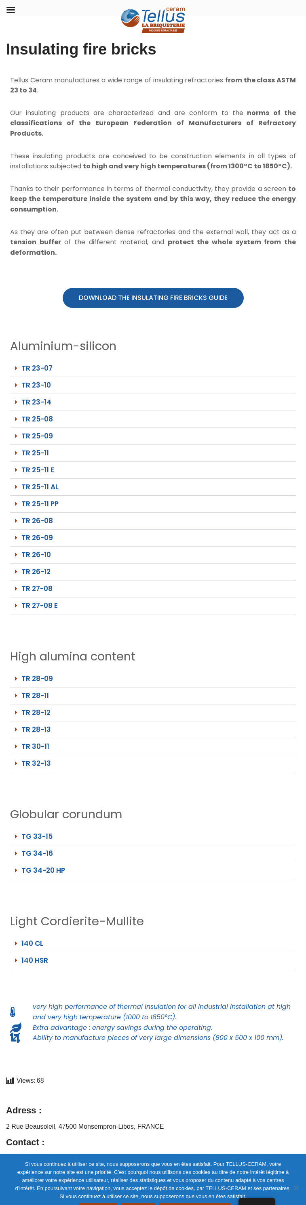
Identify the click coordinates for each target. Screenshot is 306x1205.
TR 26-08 (37, 521)
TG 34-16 (37, 853)
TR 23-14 (36, 402)
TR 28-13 (36, 729)
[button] (153, 368)
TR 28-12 (36, 712)
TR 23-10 (36, 385)
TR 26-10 (36, 555)
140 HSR (34, 960)
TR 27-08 (37, 588)
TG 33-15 (37, 836)
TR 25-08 (37, 419)
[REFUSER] (296, 1188)
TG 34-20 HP (43, 870)
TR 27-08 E (39, 605)
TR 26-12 (36, 571)
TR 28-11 (35, 695)
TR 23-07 (37, 368)
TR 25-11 (35, 453)
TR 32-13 (36, 763)
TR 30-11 (35, 746)
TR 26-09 (37, 538)
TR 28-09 (37, 678)
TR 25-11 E (37, 470)
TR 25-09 (37, 436)
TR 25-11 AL (40, 487)
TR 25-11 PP (40, 504)
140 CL (32, 943)
